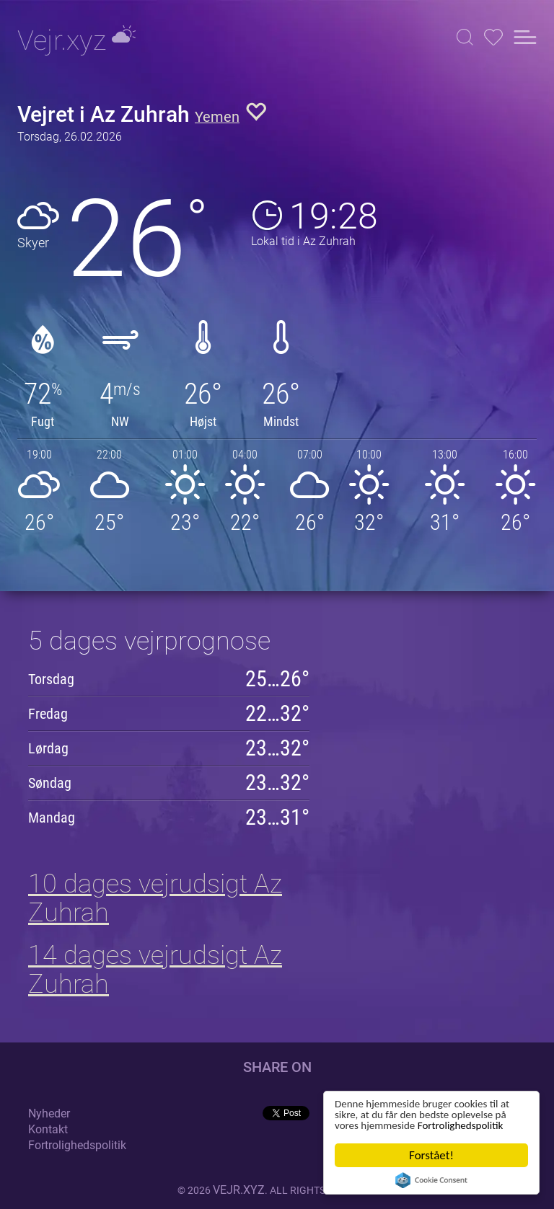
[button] (465, 37)
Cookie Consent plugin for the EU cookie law (431, 1180)
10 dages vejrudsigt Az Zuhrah (155, 898)
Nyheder (49, 1113)
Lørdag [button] (48, 748)
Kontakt (48, 1129)
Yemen (217, 117)
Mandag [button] (51, 817)
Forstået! (431, 1155)
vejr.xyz (239, 1190)
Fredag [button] (48, 713)
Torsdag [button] (51, 679)
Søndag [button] (49, 783)
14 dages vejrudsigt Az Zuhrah (155, 969)
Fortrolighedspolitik (383, 1125)
